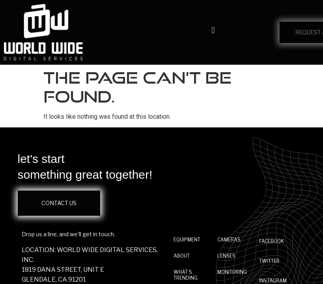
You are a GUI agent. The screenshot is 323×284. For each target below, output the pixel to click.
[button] (213, 30)
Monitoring (232, 272)
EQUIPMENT (187, 240)
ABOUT (182, 256)
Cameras (229, 240)
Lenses (226, 256)
